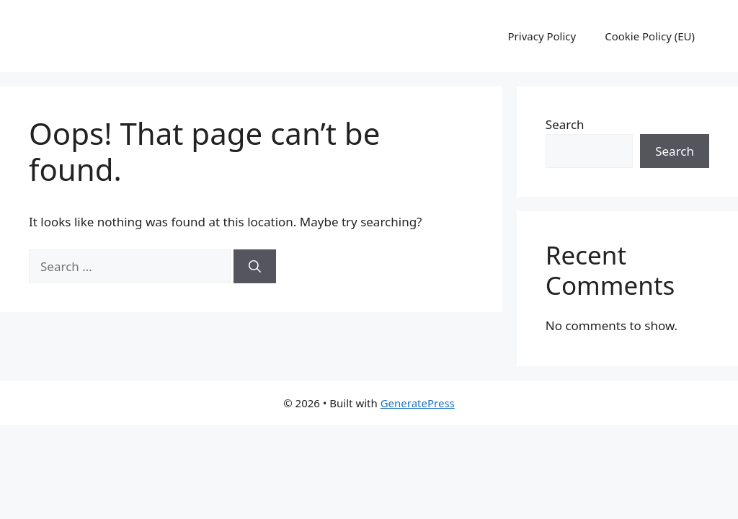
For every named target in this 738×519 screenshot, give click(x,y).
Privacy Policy (542, 36)
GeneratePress (418, 403)
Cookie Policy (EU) (650, 36)
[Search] (255, 266)
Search (565, 124)
